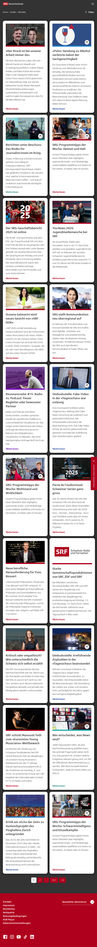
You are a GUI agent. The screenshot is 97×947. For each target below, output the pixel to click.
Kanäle (13, 12)
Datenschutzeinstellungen (16, 923)
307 (54, 880)
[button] (92, 3)
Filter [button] (89, 12)
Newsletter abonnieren (78, 902)
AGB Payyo (8, 919)
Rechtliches (9, 909)
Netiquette (8, 912)
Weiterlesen (12, 109)
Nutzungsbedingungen (15, 916)
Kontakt (7, 901)
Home (5, 12)
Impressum (9, 905)
